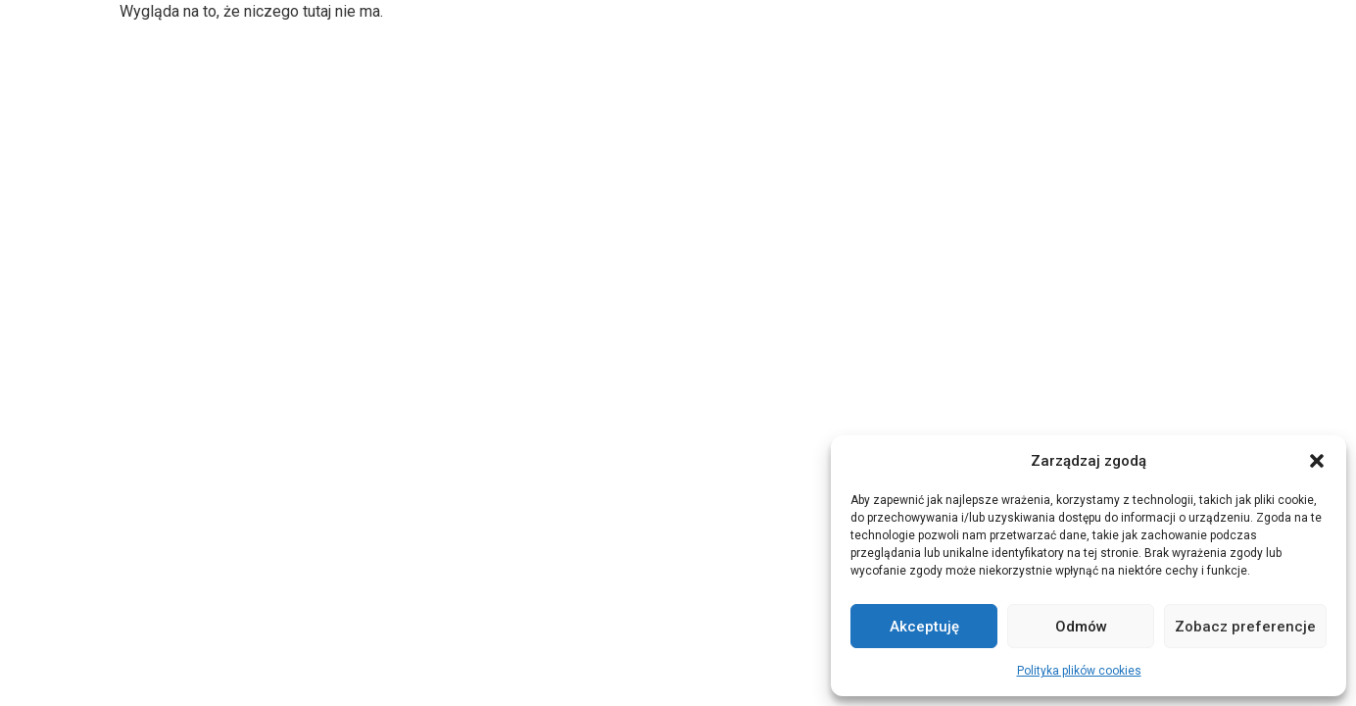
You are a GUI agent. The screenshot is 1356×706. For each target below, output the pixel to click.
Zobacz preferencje (1245, 626)
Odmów (1081, 626)
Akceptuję (924, 626)
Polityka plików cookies (1079, 671)
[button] (1317, 461)
